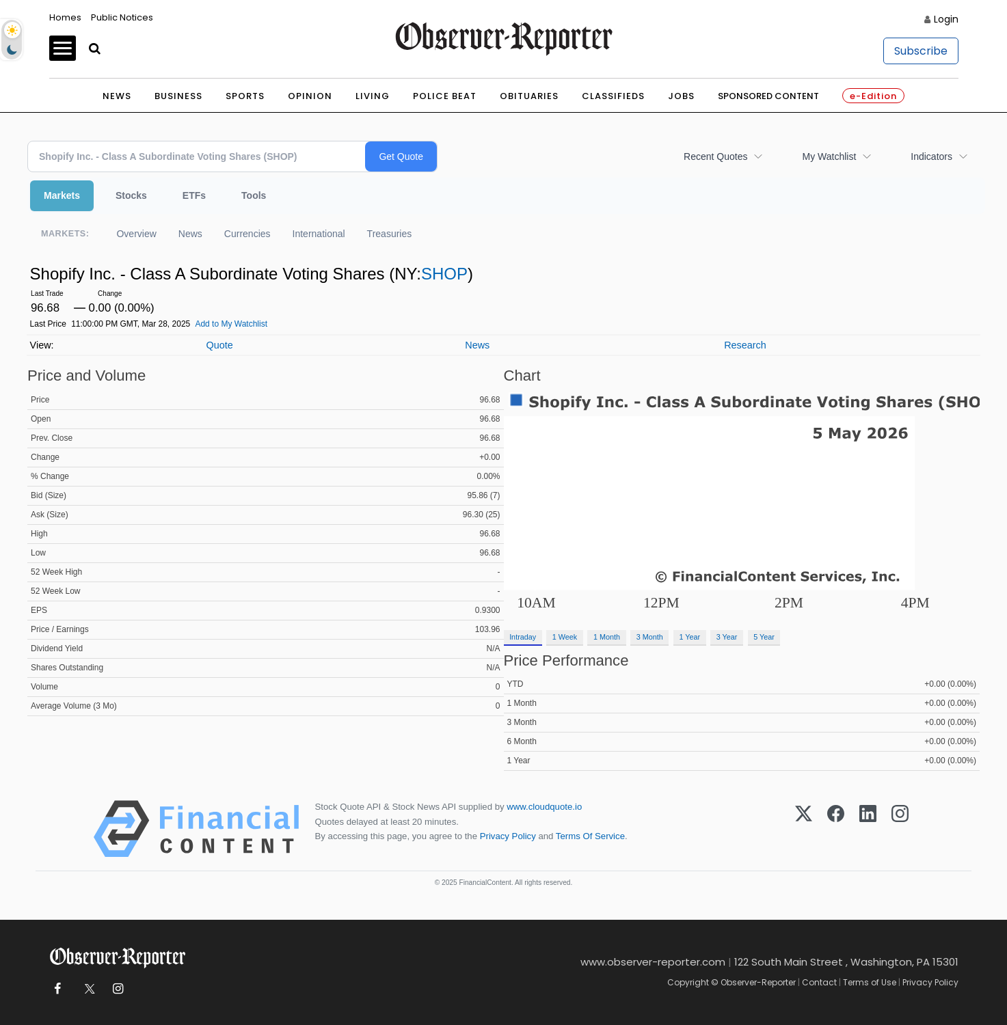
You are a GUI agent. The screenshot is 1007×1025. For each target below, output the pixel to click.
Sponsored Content (768, 96)
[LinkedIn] (868, 829)
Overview (136, 233)
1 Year (689, 637)
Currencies (247, 233)
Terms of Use (869, 982)
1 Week (564, 637)
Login (946, 19)
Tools (253, 195)
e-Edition (873, 96)
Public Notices (122, 17)
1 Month (606, 637)
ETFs (194, 195)
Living (372, 96)
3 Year (727, 637)
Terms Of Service (590, 836)
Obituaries (529, 96)
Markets (62, 195)
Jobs (681, 96)
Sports (245, 96)
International (319, 233)
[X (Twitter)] (804, 829)
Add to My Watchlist (231, 324)
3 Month (649, 637)
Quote (219, 345)
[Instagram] (900, 829)
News (117, 96)
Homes (65, 17)
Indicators (931, 156)
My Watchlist (829, 156)
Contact (819, 982)
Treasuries (389, 233)
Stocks (131, 195)
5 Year (764, 637)
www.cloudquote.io (544, 807)
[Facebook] (836, 829)
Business (178, 96)
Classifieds (613, 96)
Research (745, 345)
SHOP (444, 273)
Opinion (310, 96)
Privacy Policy (508, 836)
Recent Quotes (715, 156)
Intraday (522, 637)
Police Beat (444, 96)
